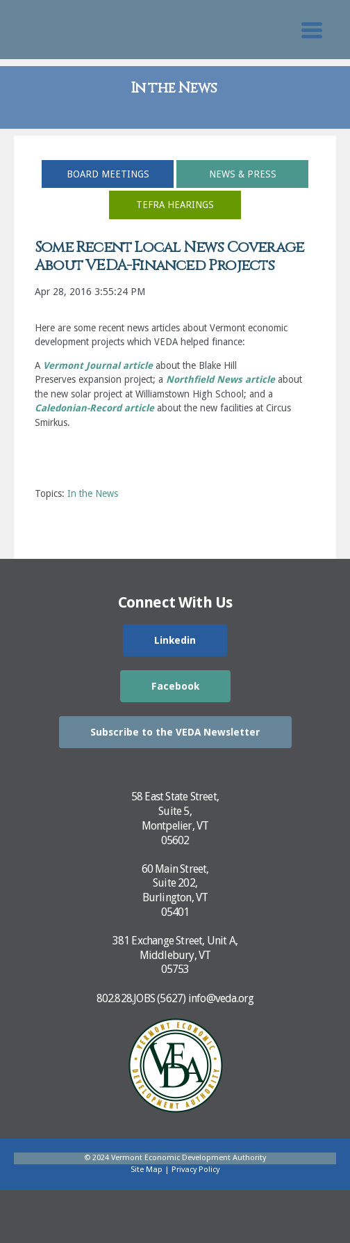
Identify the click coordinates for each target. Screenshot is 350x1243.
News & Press (242, 174)
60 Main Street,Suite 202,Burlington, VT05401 (175, 890)
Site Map (146, 1169)
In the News (92, 493)
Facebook (175, 686)
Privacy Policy (195, 1169)
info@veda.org (221, 998)
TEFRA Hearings (175, 204)
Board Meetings (108, 174)
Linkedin (175, 640)
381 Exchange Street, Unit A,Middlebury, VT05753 (175, 955)
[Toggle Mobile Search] (311, 30)
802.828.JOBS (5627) (141, 998)
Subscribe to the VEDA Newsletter (175, 732)
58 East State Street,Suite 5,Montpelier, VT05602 (175, 818)
